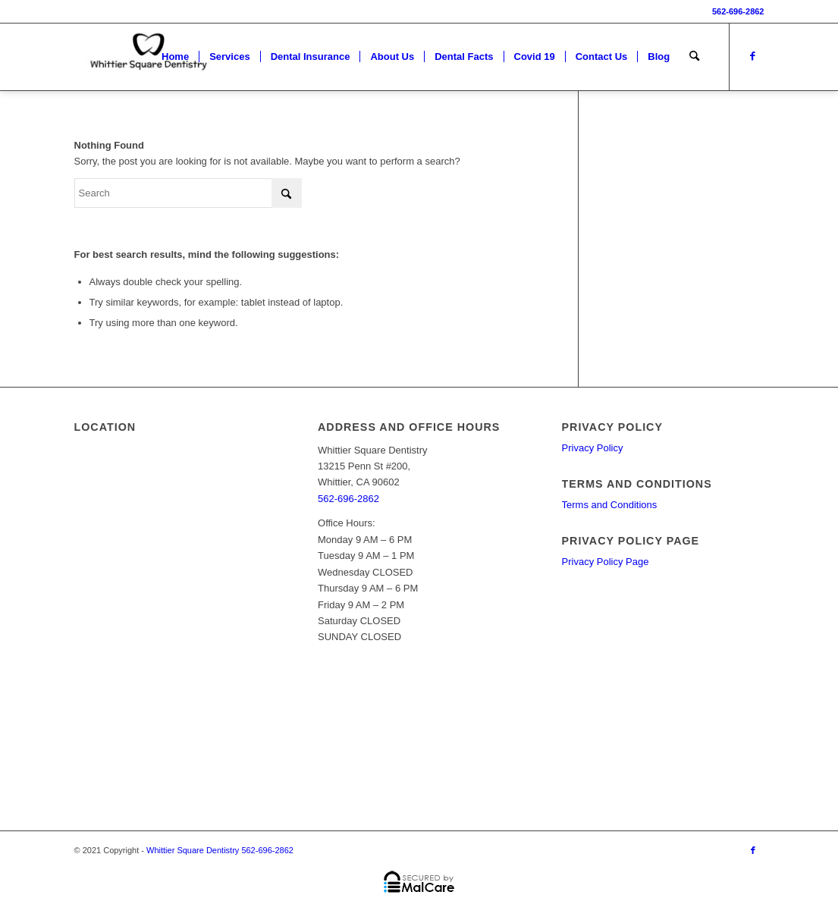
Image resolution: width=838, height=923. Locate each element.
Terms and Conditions (610, 504)
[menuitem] (175, 57)
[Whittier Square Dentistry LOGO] (148, 57)
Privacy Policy (592, 448)
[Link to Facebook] (753, 56)
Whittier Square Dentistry (192, 850)
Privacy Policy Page (605, 561)
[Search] (694, 57)
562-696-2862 (738, 11)
